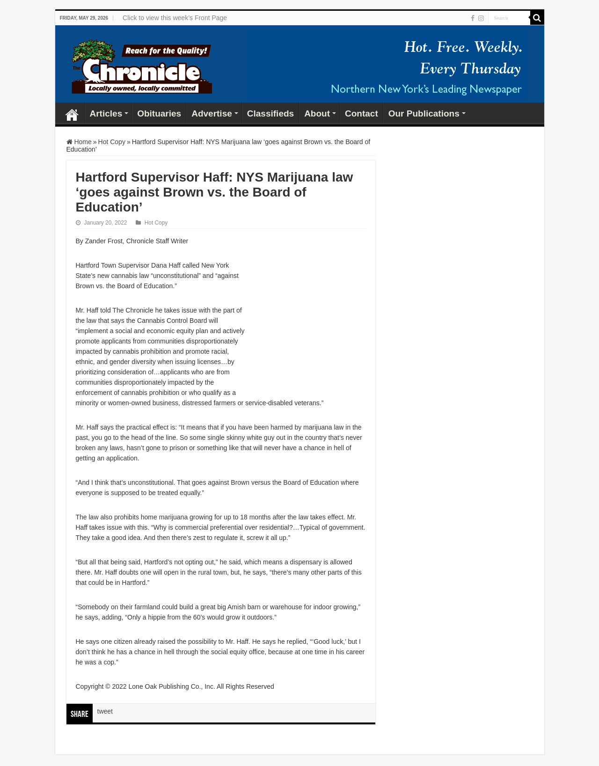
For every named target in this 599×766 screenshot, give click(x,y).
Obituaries (159, 113)
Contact (361, 113)
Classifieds (270, 113)
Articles (106, 113)
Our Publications (424, 113)
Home (72, 112)
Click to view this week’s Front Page (175, 18)
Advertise (211, 113)
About (317, 113)
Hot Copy (111, 142)
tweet (105, 711)
